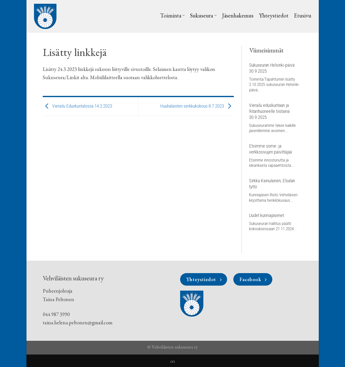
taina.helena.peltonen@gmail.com (77, 322)
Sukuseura (203, 15)
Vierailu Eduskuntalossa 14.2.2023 (77, 106)
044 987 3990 (56, 314)
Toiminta (172, 15)
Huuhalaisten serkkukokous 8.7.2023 (197, 106)
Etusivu (302, 15)
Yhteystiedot (274, 15)
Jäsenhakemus (238, 15)
